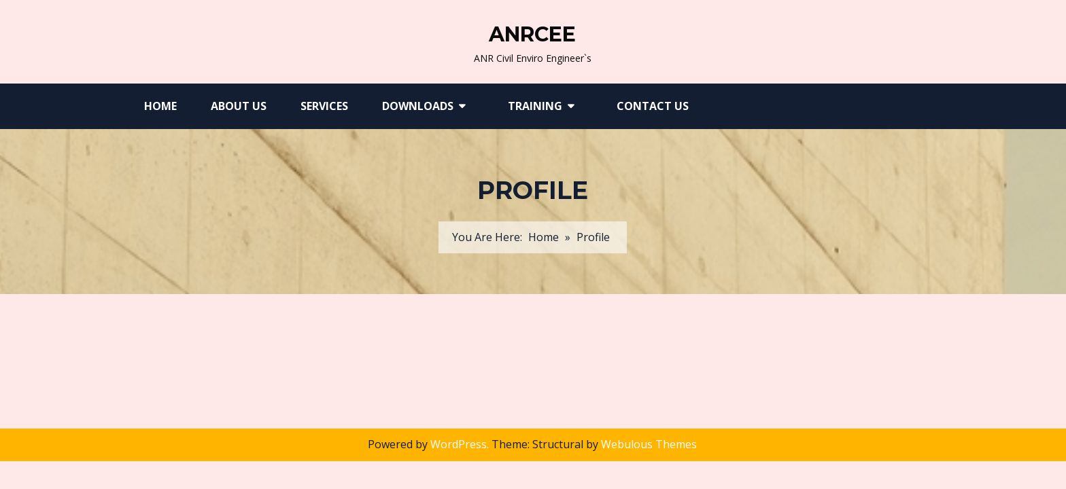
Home (160, 105)
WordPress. (459, 444)
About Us (238, 105)
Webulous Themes (649, 444)
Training (535, 105)
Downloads (417, 105)
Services (324, 105)
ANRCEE (532, 34)
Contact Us (653, 105)
